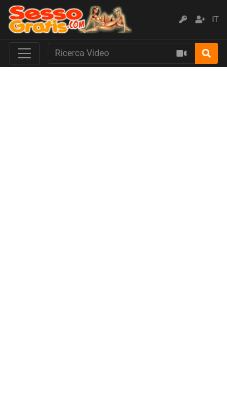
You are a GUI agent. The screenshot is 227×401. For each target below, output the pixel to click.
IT (215, 19)
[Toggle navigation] (24, 53)
